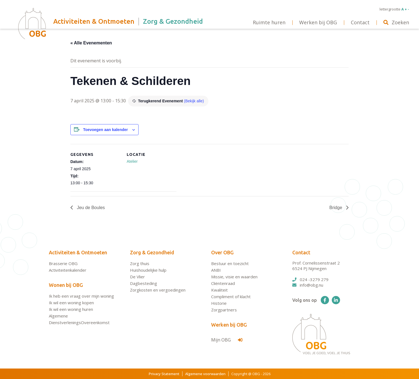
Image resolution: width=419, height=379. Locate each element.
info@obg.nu (307, 285)
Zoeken (396, 22)
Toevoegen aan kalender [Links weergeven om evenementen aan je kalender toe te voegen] (105, 129)
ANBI (216, 270)
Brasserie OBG (63, 263)
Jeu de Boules (90, 207)
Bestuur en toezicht (230, 263)
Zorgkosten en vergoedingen (157, 290)
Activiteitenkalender (67, 270)
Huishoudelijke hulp (148, 270)
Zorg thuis (139, 263)
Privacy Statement (164, 373)
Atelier (132, 161)
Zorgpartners (224, 310)
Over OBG (222, 252)
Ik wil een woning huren (71, 309)
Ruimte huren (269, 22)
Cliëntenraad (223, 283)
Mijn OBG (226, 340)
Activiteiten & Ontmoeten (78, 252)
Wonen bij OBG (66, 285)
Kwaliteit (219, 290)
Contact (301, 252)
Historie (219, 303)
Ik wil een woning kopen (71, 302)
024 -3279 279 (310, 279)
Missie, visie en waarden (234, 276)
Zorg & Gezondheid (152, 252)
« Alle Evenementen (91, 43)
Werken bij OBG (229, 324)
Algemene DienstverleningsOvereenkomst (79, 319)
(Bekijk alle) (194, 101)
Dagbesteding (143, 283)
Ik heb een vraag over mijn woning (81, 296)
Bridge (336, 207)
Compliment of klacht (231, 296)
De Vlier (137, 276)
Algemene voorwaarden (205, 373)
